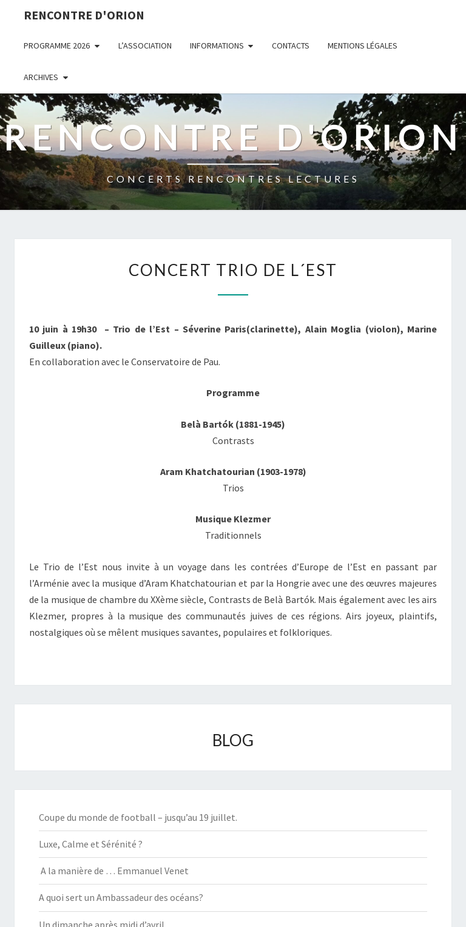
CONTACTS (290, 45)
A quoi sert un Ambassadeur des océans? (121, 897)
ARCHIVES (41, 77)
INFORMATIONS (217, 45)
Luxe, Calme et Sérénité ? (91, 844)
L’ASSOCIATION (145, 45)
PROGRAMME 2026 (57, 45)
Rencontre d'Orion (84, 14)
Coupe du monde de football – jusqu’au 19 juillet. (138, 817)
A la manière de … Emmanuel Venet (114, 871)
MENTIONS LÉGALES (362, 45)
